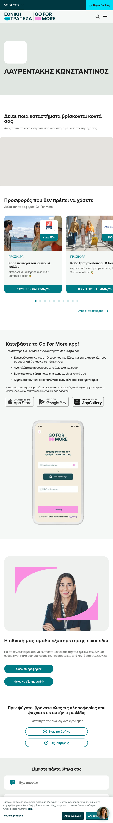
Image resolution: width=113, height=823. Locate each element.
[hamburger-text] (105, 16)
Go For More (14, 4)
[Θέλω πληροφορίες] (28, 669)
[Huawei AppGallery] (89, 399)
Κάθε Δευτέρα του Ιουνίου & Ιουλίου (29, 265)
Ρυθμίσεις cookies (13, 815)
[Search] (97, 16)
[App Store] (21, 399)
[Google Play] (54, 399)
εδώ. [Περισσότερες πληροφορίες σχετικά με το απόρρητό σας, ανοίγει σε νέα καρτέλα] (30, 809)
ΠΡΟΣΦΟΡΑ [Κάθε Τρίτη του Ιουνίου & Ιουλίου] (77, 256)
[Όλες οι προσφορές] (93, 311)
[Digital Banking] (99, 5)
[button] (36, 301)
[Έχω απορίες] (56, 782)
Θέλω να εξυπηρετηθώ (29, 681)
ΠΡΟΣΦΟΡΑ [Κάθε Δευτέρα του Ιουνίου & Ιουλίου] (16, 256)
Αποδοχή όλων (72, 816)
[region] (56, 810)
